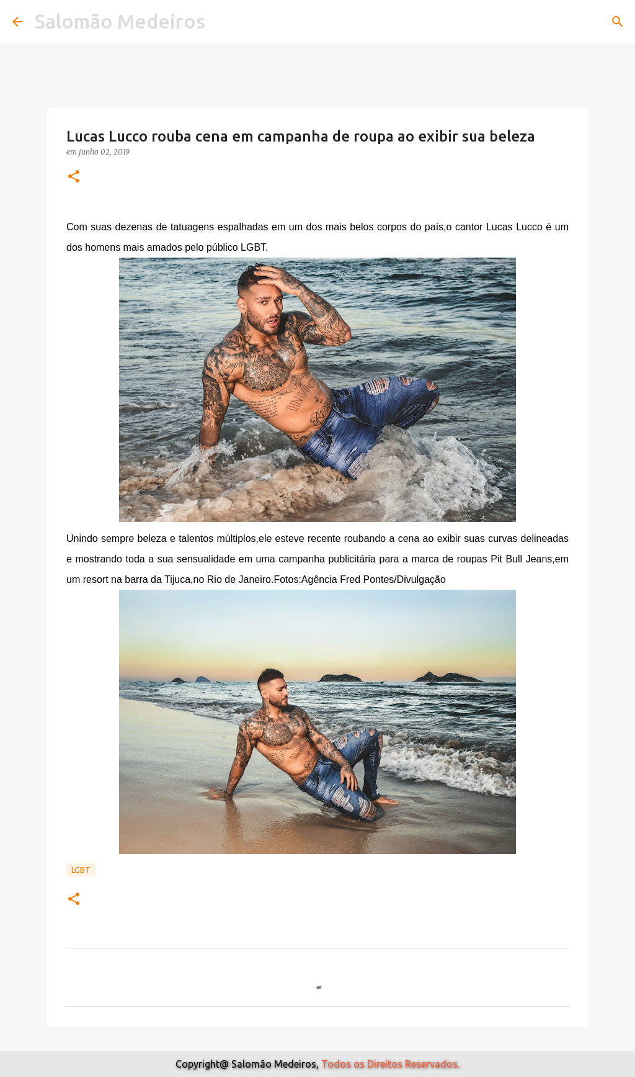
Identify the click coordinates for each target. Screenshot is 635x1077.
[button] (73, 177)
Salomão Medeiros (120, 21)
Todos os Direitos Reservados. (390, 1064)
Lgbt (81, 869)
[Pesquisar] (617, 22)
